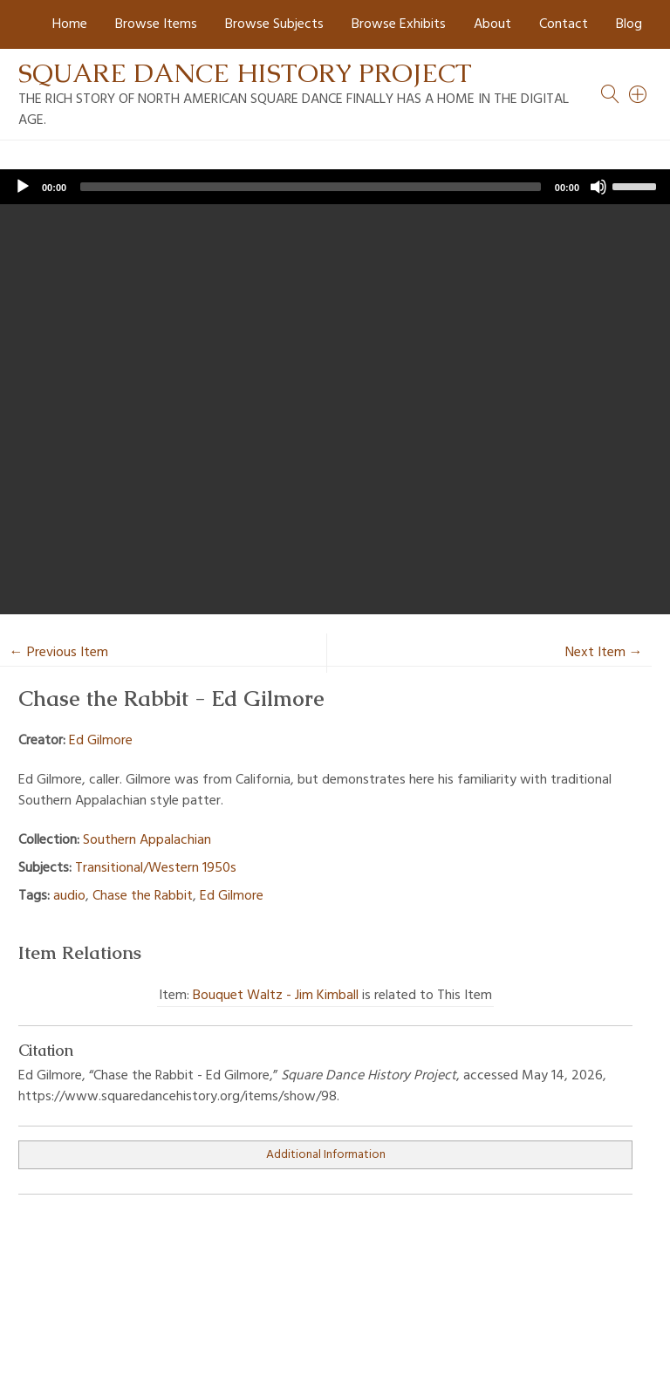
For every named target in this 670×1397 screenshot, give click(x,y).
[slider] (310, 186)
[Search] (639, 94)
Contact (563, 24)
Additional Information (326, 1155)
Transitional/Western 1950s (155, 868)
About (492, 24)
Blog (629, 24)
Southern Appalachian (147, 840)
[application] (335, 186)
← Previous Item (59, 652)
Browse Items (156, 24)
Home (69, 24)
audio (69, 896)
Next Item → (604, 652)
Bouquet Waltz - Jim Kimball (276, 995)
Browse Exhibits (399, 24)
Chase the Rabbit (142, 896)
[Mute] (598, 186)
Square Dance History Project (245, 73)
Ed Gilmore (101, 740)
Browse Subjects (274, 24)
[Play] (22, 186)
